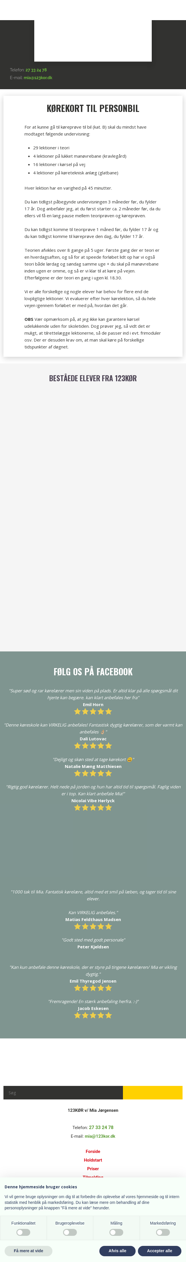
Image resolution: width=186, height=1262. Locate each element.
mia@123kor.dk (38, 77)
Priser (93, 1168)
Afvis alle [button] (117, 1250)
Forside (93, 1151)
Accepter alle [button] (159, 1250)
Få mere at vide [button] (28, 1250)
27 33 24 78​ (36, 70)
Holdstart (93, 1160)
